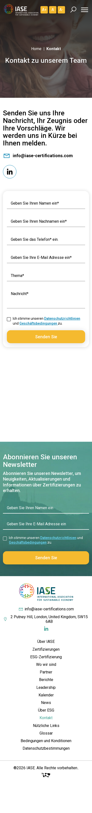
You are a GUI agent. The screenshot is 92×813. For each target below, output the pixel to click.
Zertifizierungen (46, 649)
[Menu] (83, 9)
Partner (46, 672)
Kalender (46, 695)
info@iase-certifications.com (38, 155)
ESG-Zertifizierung (46, 657)
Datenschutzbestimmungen (46, 748)
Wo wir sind (46, 664)
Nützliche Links (46, 725)
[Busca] (73, 9)
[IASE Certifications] (21, 9)
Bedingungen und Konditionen (46, 740)
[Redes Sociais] (9, 171)
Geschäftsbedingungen (38, 323)
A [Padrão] (53, 9)
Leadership (46, 687)
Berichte (46, 679)
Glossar (46, 733)
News (46, 702)
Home (36, 48)
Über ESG (46, 710)
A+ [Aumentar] (44, 9)
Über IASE (46, 641)
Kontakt (46, 717)
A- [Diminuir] (61, 9)
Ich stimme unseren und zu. (46, 321)
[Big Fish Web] (46, 773)
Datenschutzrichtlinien (62, 318)
